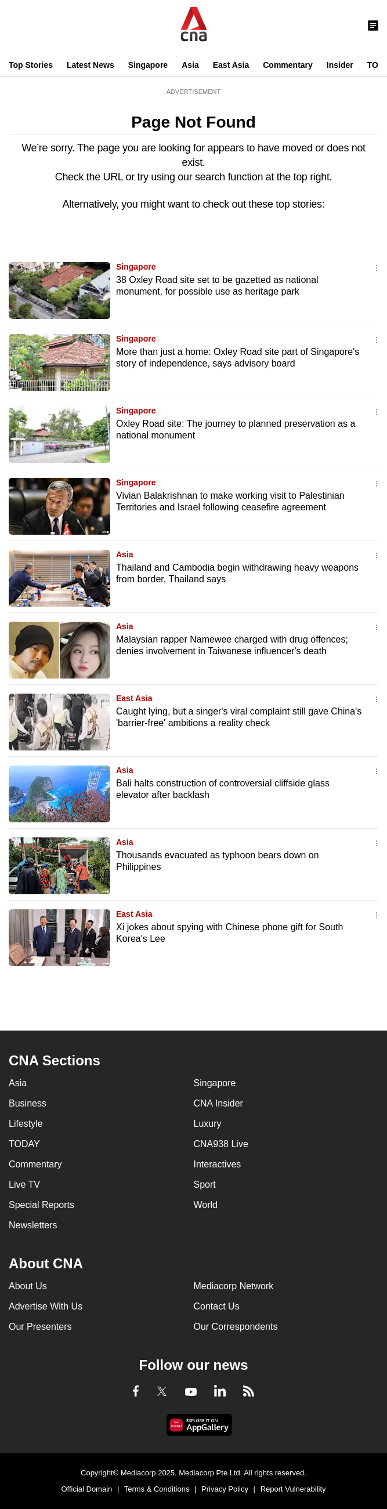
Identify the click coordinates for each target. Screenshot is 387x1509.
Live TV (24, 1184)
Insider (340, 65)
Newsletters (33, 1225)
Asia (190, 65)
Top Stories (31, 65)
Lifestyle (26, 1124)
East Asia (231, 65)
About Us (28, 1286)
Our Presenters (40, 1327)
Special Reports (41, 1205)
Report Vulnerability (293, 1489)
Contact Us (217, 1306)
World (206, 1205)
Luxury (208, 1124)
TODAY (24, 1144)
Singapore (148, 65)
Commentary (288, 65)
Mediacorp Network (234, 1286)
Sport (205, 1184)
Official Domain (86, 1489)
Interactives (217, 1164)
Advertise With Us (45, 1306)
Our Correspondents (236, 1327)
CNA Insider (218, 1103)
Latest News (90, 65)
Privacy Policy (224, 1489)
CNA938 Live (221, 1144)
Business (27, 1103)
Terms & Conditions (157, 1489)
